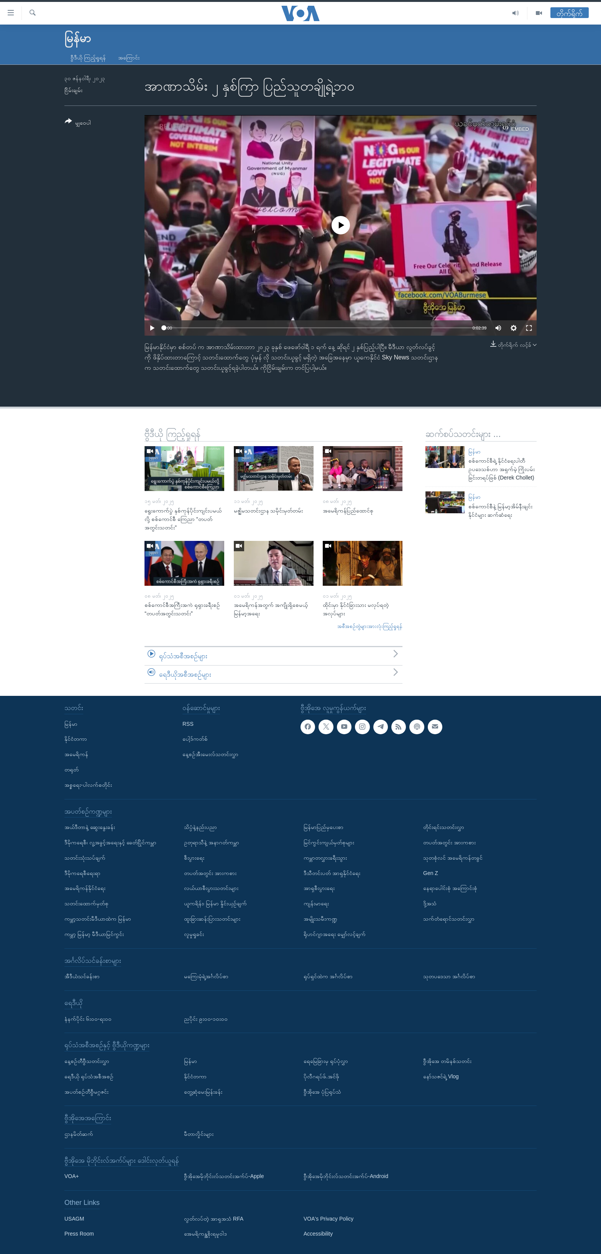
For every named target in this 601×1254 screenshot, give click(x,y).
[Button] (78, 123)
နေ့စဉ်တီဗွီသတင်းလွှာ (86, 1061)
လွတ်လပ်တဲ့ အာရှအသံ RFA (213, 1219)
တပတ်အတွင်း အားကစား (210, 873)
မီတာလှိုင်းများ (198, 1134)
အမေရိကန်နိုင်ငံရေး (84, 888)
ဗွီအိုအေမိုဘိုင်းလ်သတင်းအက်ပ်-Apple (224, 1176)
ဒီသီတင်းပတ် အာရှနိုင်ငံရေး (332, 873)
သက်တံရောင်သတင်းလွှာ (449, 919)
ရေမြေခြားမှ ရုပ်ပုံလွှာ (326, 1061)
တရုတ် (71, 769)
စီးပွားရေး (194, 858)
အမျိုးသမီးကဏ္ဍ (320, 919)
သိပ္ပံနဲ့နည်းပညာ (200, 827)
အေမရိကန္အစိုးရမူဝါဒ (205, 1234)
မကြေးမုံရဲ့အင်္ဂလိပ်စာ (206, 976)
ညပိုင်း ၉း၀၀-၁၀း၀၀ (206, 1019)
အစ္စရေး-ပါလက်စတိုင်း (88, 785)
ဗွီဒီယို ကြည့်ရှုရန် (88, 57)
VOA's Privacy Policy (328, 1219)
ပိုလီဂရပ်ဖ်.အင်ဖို (321, 1076)
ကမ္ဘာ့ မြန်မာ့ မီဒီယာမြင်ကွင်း (94, 934)
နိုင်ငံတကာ (75, 739)
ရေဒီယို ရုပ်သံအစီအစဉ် (88, 1076)
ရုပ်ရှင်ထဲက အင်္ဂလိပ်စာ (328, 976)
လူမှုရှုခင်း (194, 934)
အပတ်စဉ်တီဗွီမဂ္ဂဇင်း (86, 1092)
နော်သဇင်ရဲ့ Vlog (441, 1076)
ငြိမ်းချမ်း (73, 90)
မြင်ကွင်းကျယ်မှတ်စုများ (329, 842)
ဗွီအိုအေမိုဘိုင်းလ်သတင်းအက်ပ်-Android (346, 1176)
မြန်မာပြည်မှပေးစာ (323, 827)
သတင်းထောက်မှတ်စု (86, 903)
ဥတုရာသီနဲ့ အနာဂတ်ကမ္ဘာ (211, 842)
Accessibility (318, 1234)
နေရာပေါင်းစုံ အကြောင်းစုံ (450, 888)
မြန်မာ (474, 452)
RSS (188, 724)
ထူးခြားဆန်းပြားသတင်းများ (212, 919)
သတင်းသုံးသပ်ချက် (84, 858)
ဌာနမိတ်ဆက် (78, 1134)
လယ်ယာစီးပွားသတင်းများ (211, 888)
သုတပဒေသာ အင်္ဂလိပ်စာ (449, 976)
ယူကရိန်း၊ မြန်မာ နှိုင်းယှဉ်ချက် (215, 903)
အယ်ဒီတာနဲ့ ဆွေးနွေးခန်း (89, 827)
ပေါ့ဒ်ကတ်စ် (195, 739)
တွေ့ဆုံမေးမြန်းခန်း (203, 1092)
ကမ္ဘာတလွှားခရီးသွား (325, 858)
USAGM (74, 1219)
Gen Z (430, 873)
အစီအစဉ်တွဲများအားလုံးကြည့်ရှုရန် (369, 626)
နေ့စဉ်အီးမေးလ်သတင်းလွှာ (210, 754)
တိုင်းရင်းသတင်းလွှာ (443, 827)
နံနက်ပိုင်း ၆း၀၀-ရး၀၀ (88, 1019)
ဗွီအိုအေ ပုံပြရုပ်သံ (322, 1092)
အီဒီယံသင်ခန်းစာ (82, 976)
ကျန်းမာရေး (316, 903)
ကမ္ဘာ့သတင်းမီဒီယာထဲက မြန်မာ (97, 919)
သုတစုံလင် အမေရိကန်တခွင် (453, 858)
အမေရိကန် (76, 754)
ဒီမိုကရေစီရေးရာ (82, 873)
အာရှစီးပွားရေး (319, 888)
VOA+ (71, 1176)
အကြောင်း (129, 57)
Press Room (79, 1234)
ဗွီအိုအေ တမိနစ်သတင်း (447, 1061)
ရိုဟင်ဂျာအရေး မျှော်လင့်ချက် (335, 934)
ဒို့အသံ (430, 903)
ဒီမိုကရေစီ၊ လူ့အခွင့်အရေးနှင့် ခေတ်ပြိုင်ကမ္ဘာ (110, 842)
